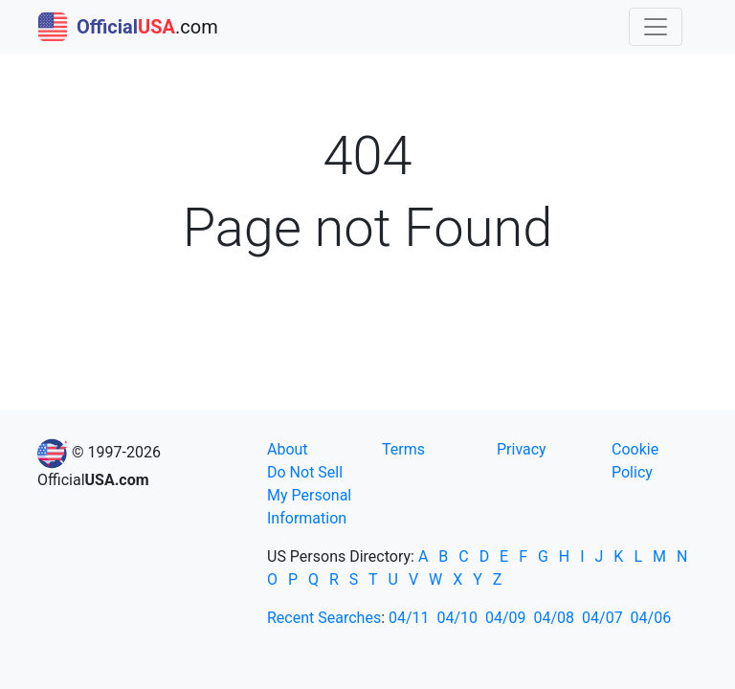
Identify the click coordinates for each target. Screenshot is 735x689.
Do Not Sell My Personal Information (309, 495)
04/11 (409, 618)
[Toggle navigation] (655, 27)
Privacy (521, 449)
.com (128, 26)
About (287, 449)
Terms (403, 449)
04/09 (505, 618)
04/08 (554, 618)
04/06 (651, 618)
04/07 (602, 618)
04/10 (458, 618)
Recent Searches (324, 618)
